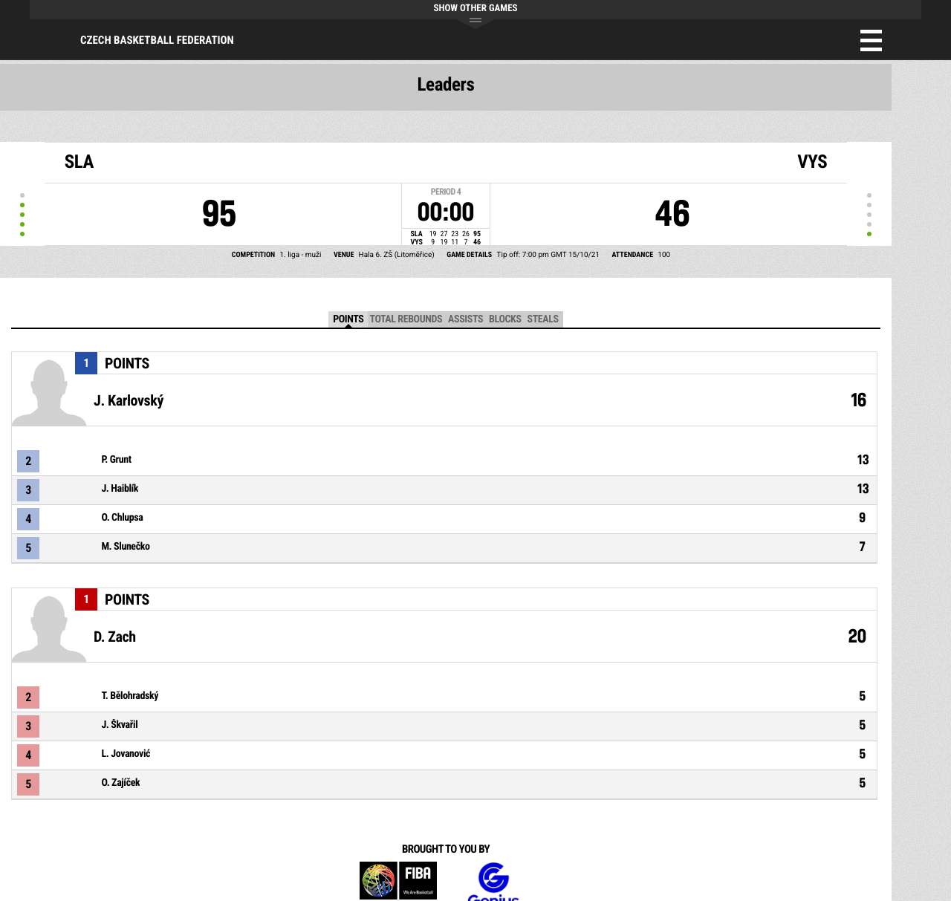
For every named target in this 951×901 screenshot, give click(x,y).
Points (348, 319)
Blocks (505, 319)
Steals (543, 319)
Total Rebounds (405, 319)
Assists (465, 319)
